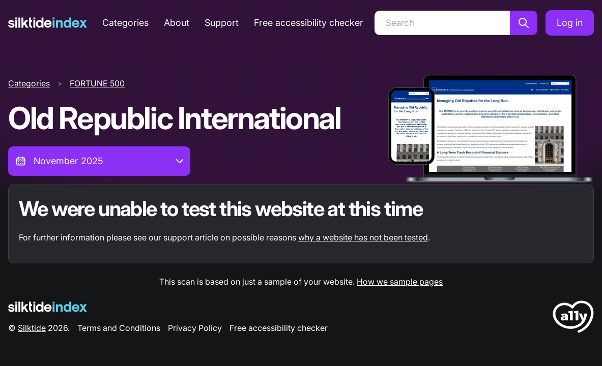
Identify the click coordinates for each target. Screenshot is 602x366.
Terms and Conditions (118, 328)
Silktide (32, 328)
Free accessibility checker (308, 22)
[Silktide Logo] (47, 306)
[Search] (442, 23)
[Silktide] (47, 22)
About (176, 22)
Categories (125, 22)
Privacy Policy (195, 328)
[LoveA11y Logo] (573, 318)
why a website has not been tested (363, 237)
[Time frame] (99, 161)
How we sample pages (400, 282)
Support (222, 22)
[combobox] (99, 161)
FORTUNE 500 (97, 83)
